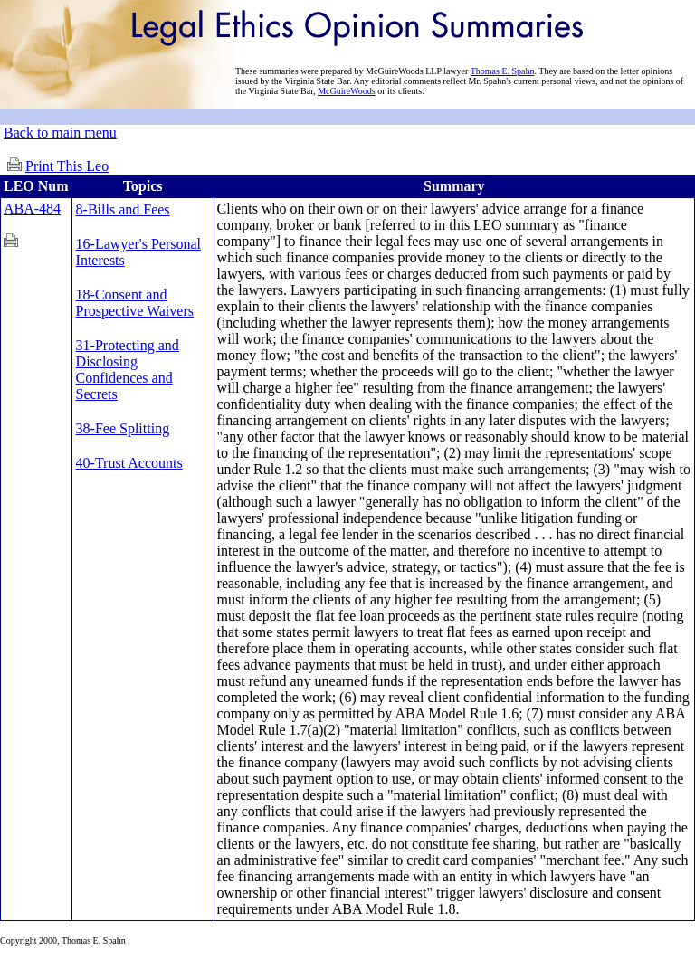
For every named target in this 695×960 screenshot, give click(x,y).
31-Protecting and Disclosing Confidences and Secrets (127, 369)
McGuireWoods (347, 91)
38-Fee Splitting (123, 428)
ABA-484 (32, 208)
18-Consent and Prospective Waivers (135, 302)
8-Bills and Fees (123, 209)
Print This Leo (67, 166)
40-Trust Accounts (129, 462)
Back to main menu (60, 132)
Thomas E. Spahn (503, 71)
